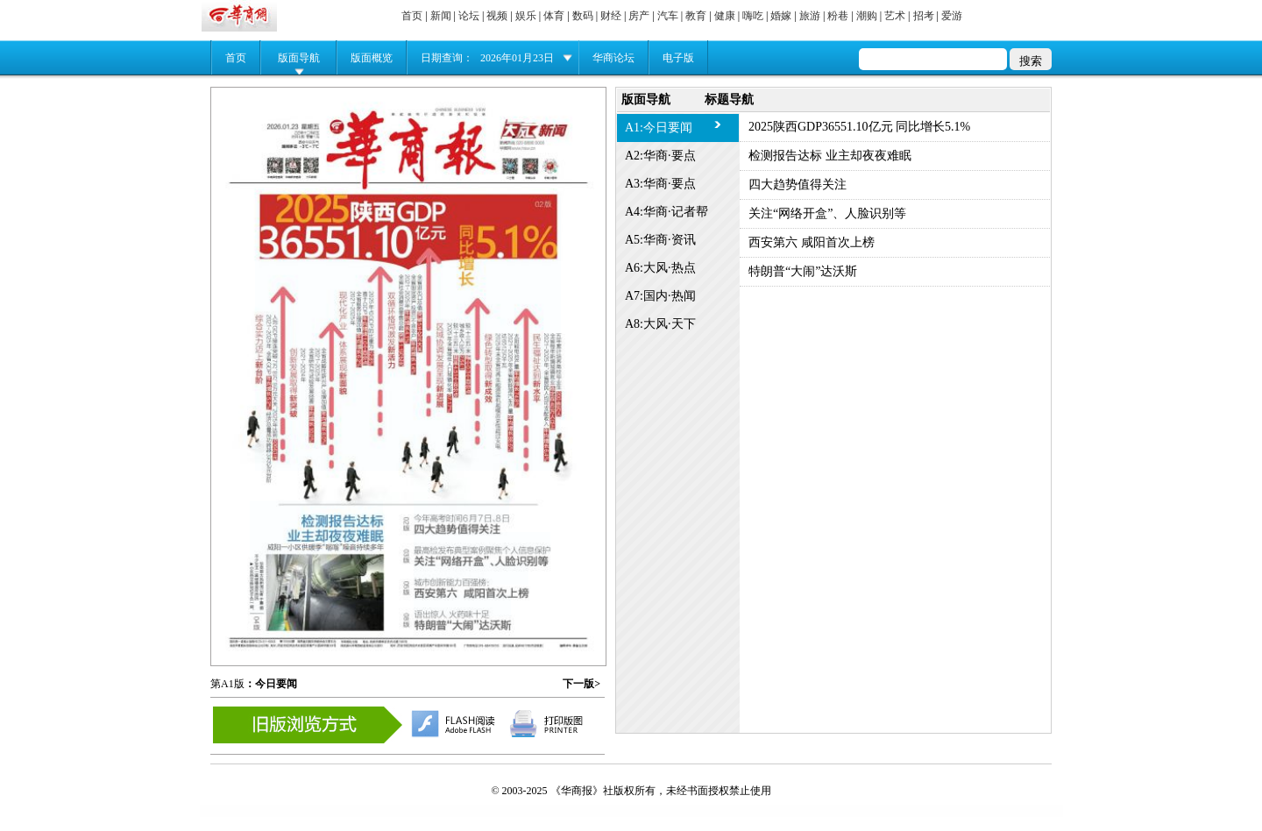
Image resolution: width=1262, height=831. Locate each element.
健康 (724, 16)
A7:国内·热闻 (660, 295)
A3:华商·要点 (660, 183)
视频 (496, 16)
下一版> (581, 684)
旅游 (809, 16)
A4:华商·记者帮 (666, 211)
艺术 (894, 16)
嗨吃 (752, 16)
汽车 (667, 16)
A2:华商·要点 (660, 155)
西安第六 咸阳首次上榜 (811, 242)
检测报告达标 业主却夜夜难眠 (829, 155)
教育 (695, 16)
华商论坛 (613, 58)
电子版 (678, 58)
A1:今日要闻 (658, 127)
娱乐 (525, 16)
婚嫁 (780, 16)
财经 (610, 16)
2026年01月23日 (517, 58)
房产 (638, 16)
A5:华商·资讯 (660, 239)
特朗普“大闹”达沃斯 (802, 271)
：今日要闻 (271, 684)
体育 (553, 16)
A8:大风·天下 (660, 323)
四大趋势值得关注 (797, 184)
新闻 (440, 16)
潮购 (866, 16)
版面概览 (372, 58)
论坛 (468, 16)
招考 (923, 16)
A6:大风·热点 (660, 267)
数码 (582, 16)
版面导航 (299, 58)
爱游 (951, 16)
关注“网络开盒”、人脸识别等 (827, 213)
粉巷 (837, 16)
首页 (411, 16)
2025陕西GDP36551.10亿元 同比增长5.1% (859, 126)
